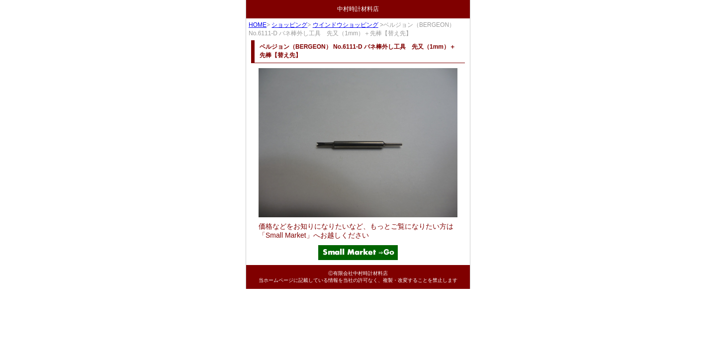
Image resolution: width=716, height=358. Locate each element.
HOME (258, 24)
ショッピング (289, 24)
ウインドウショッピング (345, 24)
